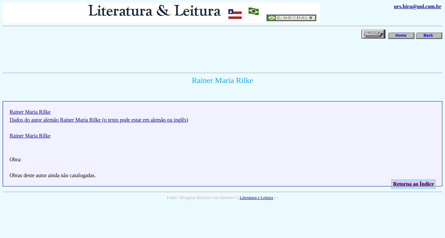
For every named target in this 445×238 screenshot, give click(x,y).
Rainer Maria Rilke (30, 112)
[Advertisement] (123, 55)
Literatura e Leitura (256, 197)
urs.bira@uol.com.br (417, 6)
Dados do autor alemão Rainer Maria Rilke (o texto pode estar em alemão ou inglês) (99, 120)
